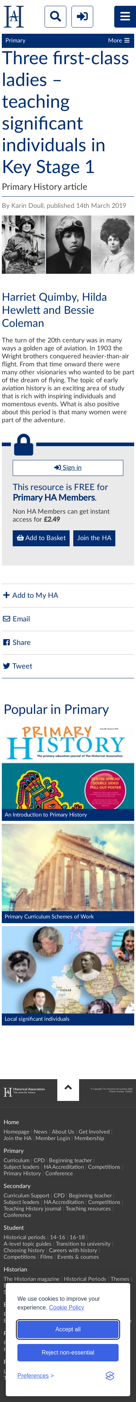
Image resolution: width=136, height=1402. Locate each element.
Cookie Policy (66, 1307)
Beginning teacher (70, 1160)
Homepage (16, 1132)
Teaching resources (88, 1209)
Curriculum (16, 1160)
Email (16, 619)
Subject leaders (22, 1167)
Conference (59, 1173)
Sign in (68, 467)
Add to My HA (30, 595)
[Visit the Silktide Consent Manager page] (110, 1376)
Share (16, 642)
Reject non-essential (68, 1352)
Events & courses (78, 1257)
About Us (63, 1132)
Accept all (68, 1329)
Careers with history (73, 1250)
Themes (120, 1279)
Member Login (53, 1138)
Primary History (22, 1173)
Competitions (104, 1167)
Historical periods (25, 1237)
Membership (89, 1138)
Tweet (17, 666)
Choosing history (24, 1250)
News (41, 1132)
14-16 (57, 1237)
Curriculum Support (26, 1196)
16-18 (77, 1237)
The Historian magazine (31, 1279)
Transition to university (83, 1244)
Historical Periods (85, 1279)
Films (46, 1257)
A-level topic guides (27, 1244)
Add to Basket (41, 538)
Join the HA (94, 538)
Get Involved (94, 1132)
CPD (39, 1160)
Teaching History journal (32, 1209)
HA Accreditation (64, 1167)
